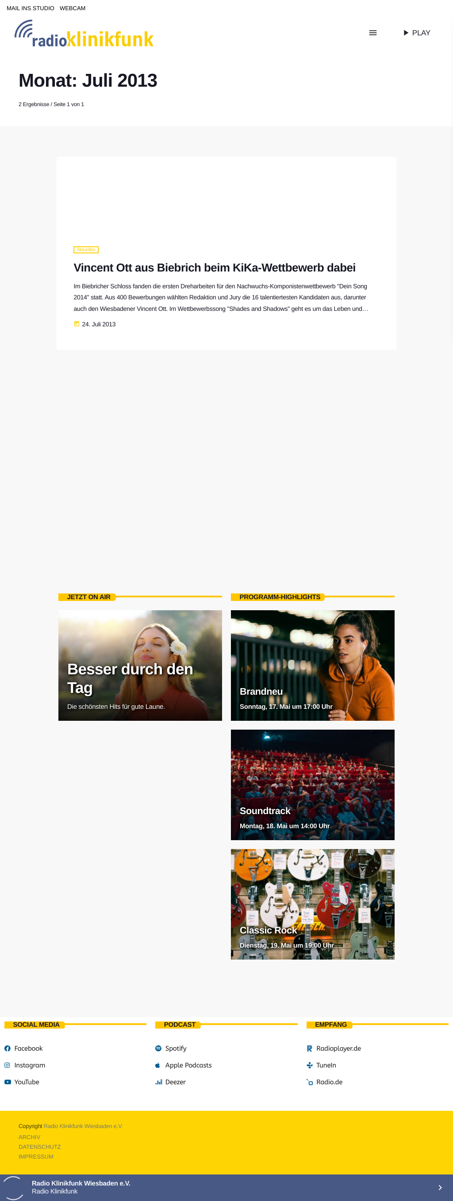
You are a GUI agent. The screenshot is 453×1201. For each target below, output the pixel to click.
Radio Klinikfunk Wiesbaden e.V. (83, 1126)
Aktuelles (86, 249)
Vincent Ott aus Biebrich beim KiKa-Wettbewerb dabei (214, 268)
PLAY (415, 33)
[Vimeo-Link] (103, 32)
